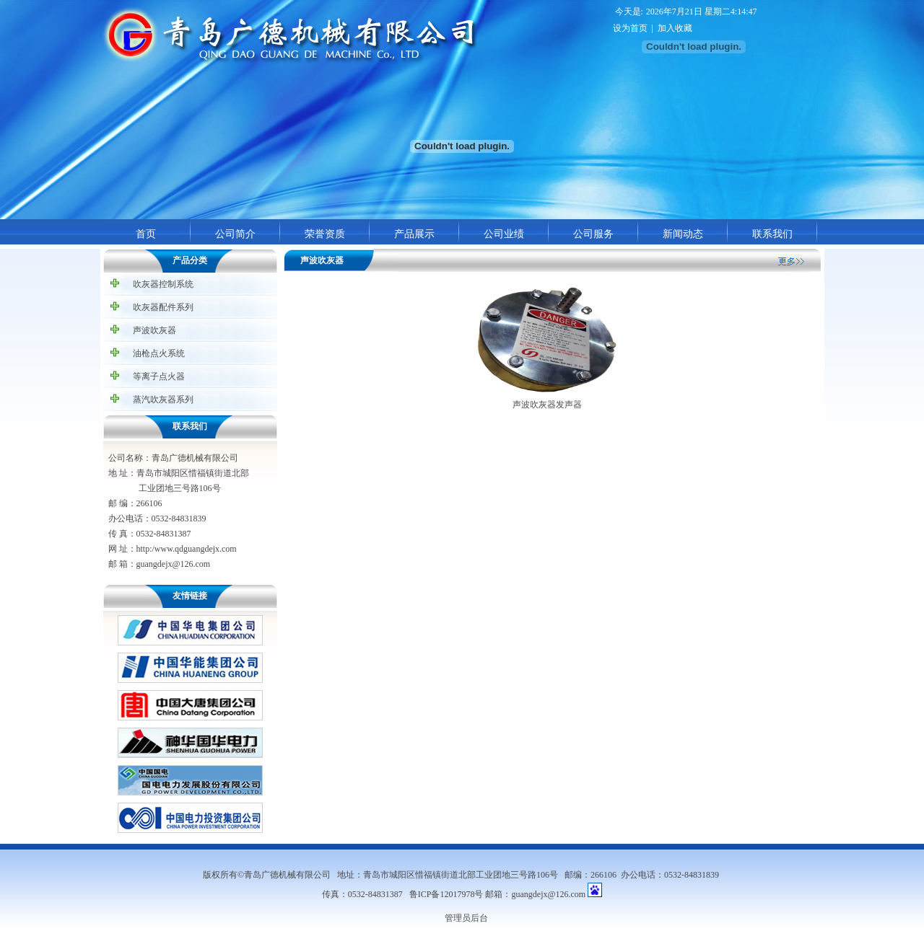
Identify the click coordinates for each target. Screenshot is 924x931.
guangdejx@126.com (548, 894)
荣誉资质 (325, 233)
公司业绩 (504, 233)
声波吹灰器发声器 (547, 405)
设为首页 (630, 28)
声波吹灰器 (154, 330)
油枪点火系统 (159, 353)
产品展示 (414, 233)
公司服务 (593, 233)
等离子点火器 (159, 376)
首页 (146, 233)
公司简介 (235, 233)
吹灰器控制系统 (163, 284)
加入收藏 (675, 28)
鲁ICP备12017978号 (446, 894)
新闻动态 (683, 233)
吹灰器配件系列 (163, 307)
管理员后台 (466, 918)
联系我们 (772, 233)
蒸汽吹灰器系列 (163, 399)
